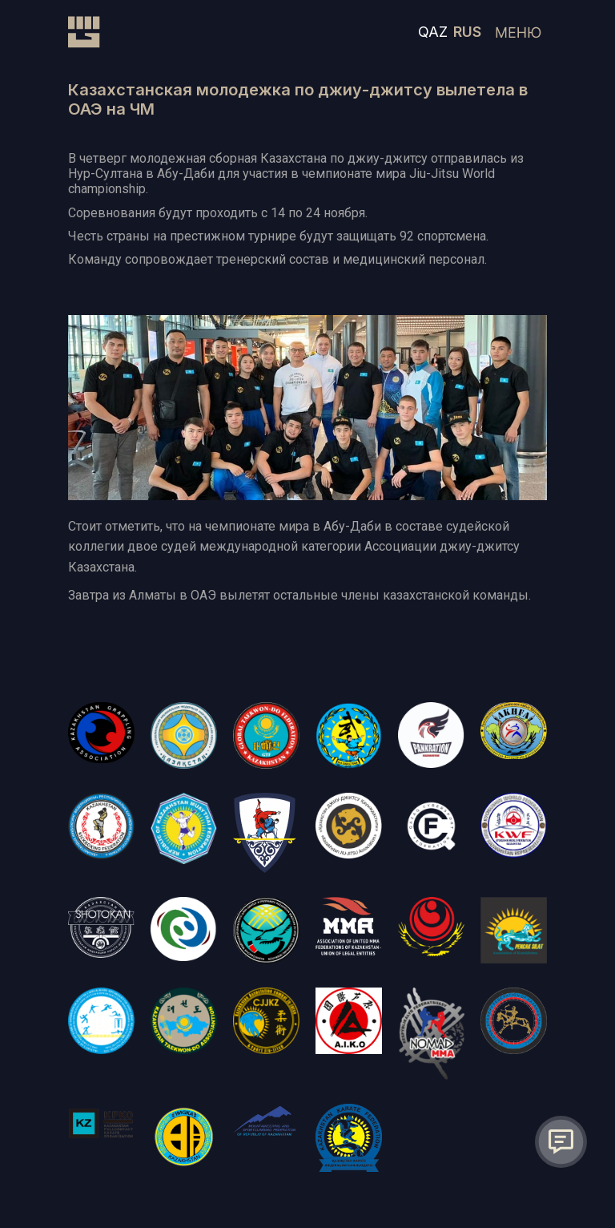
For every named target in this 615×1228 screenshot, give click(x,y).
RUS (467, 31)
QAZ (433, 31)
